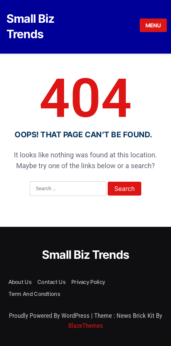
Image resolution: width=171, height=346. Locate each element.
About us (20, 281)
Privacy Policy (88, 281)
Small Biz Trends (85, 255)
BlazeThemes (85, 325)
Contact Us (51, 281)
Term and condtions (34, 293)
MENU (153, 25)
